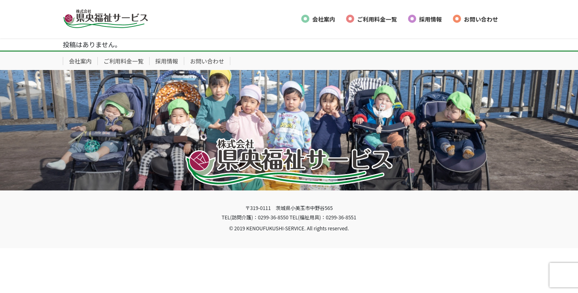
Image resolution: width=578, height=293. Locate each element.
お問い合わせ (207, 61)
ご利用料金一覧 (123, 61)
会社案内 (80, 61)
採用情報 (166, 61)
